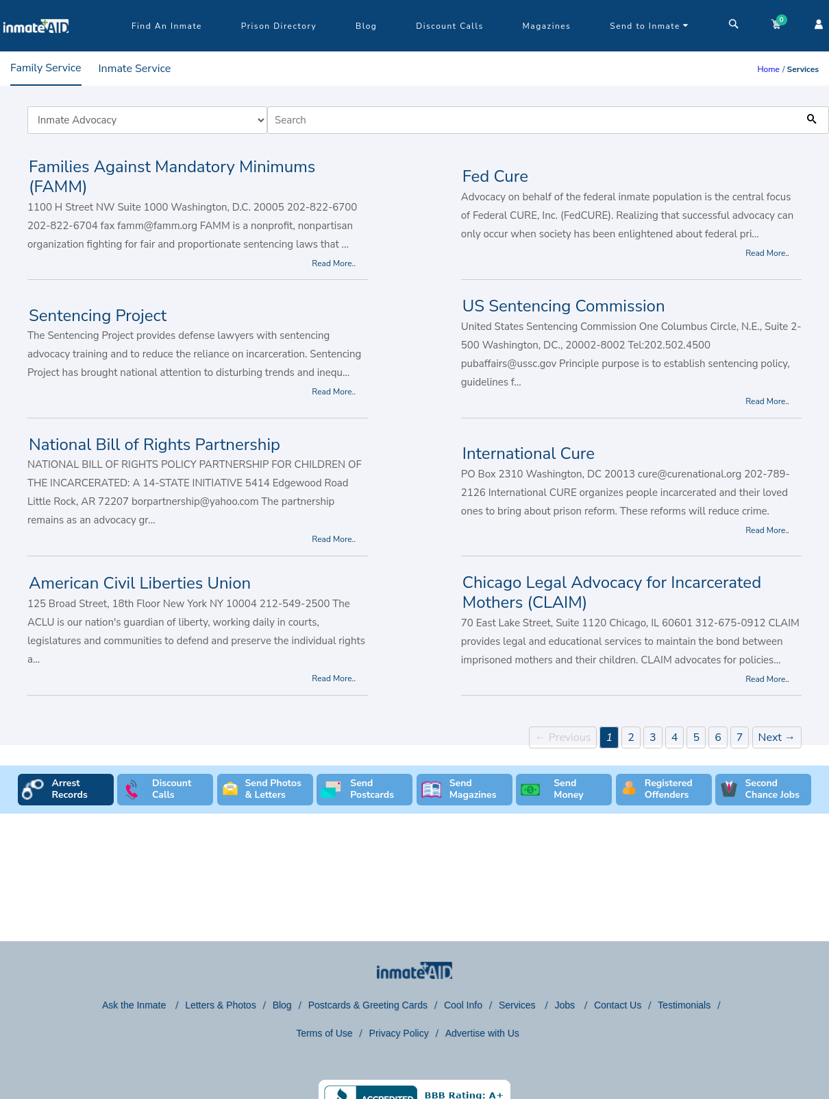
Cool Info (463, 1005)
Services (519, 1005)
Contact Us (617, 1005)
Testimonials (684, 1005)
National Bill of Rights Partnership (154, 445)
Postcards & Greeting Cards (368, 1005)
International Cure (528, 453)
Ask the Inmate (135, 1005)
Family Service (46, 67)
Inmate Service (135, 68)
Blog (366, 26)
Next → (776, 737)
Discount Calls (449, 26)
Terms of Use (324, 1033)
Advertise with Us (482, 1033)
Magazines (547, 26)
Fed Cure (495, 176)
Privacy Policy (399, 1033)
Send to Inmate (649, 26)
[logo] (36, 48)
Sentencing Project (97, 316)
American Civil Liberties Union (140, 583)
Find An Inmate (167, 26)
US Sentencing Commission (563, 306)
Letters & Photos (220, 1005)
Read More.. (334, 263)
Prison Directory (279, 26)
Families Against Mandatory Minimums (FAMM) (172, 177)
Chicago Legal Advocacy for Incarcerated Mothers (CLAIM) (611, 592)
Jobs (565, 1005)
